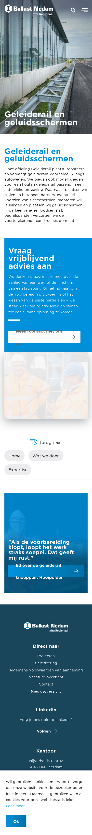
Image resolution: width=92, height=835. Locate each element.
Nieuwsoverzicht (46, 691)
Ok (16, 821)
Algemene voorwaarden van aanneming (46, 670)
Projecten (46, 656)
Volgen (46, 731)
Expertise (17, 469)
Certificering (46, 663)
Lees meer (15, 806)
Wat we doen (46, 455)
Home (14, 455)
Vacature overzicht (46, 677)
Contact (46, 684)
